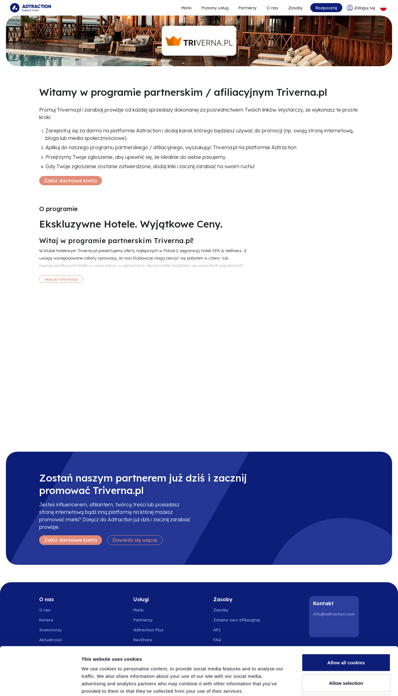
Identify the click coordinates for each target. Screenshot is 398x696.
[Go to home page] (30, 7)
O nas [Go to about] (272, 7)
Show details (326, 683)
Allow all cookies (346, 614)
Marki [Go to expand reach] (186, 7)
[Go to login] (361, 7)
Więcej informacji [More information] (61, 279)
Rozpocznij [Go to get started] (326, 7)
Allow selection (346, 635)
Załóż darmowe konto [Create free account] (70, 180)
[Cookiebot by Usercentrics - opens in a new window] (40, 684)
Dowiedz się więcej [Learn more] (134, 540)
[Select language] (383, 7)
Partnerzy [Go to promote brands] (247, 7)
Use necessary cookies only (346, 655)
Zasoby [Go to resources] (295, 7)
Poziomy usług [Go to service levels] (215, 7)
